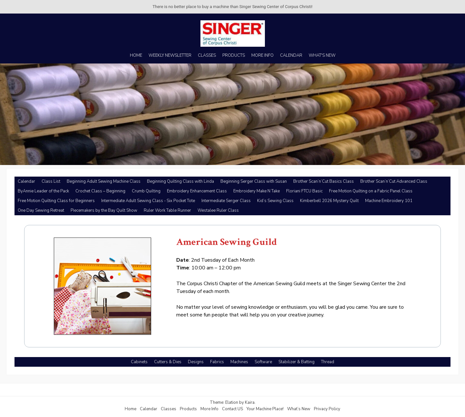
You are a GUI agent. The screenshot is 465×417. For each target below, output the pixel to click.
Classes (168, 409)
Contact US (232, 409)
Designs (196, 362)
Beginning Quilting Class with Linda (180, 181)
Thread (327, 362)
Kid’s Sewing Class (275, 201)
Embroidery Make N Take (256, 191)
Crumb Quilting (146, 191)
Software (263, 362)
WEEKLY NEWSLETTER (170, 55)
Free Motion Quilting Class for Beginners (56, 201)
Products (188, 409)
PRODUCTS (233, 55)
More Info (209, 409)
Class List (51, 181)
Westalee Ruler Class (218, 210)
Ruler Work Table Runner (167, 210)
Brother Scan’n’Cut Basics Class (323, 181)
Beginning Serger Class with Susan (253, 181)
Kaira (250, 402)
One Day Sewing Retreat (41, 210)
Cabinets (139, 362)
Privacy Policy (327, 409)
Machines (239, 362)
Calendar (26, 181)
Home (130, 409)
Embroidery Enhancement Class (197, 191)
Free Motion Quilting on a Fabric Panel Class (370, 191)
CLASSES (207, 55)
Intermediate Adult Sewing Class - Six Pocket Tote (148, 201)
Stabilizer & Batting (296, 362)
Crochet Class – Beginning (100, 191)
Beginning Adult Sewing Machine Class (103, 181)
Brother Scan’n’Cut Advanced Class (393, 181)
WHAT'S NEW (322, 55)
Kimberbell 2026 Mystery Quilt (329, 201)
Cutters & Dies (167, 362)
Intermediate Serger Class (226, 201)
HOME (136, 55)
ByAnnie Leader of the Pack (43, 191)
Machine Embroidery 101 (388, 201)
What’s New (298, 409)
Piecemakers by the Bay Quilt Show (104, 210)
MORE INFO (262, 55)
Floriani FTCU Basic (304, 191)
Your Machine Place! (265, 409)
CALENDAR (291, 55)
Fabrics (217, 362)
